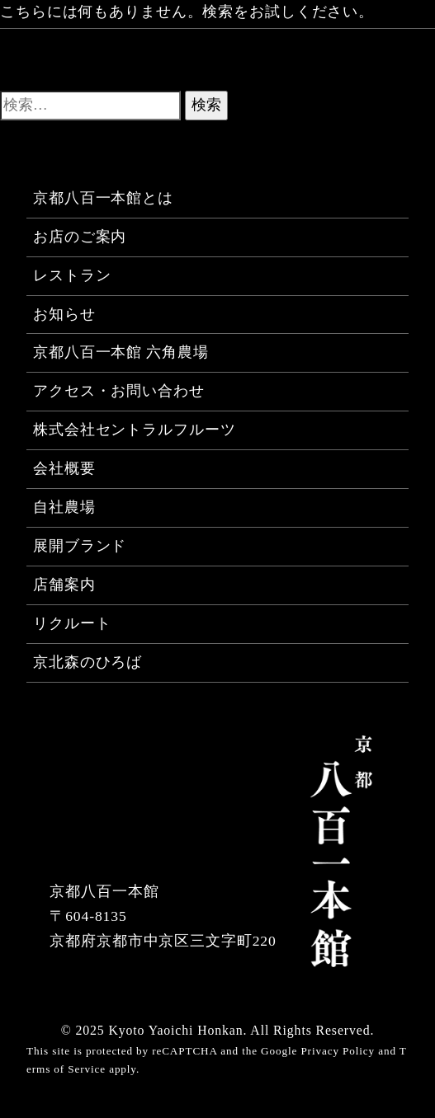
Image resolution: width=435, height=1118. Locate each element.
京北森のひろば (87, 662)
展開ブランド (79, 546)
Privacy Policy (337, 1051)
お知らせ (64, 314)
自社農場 (64, 507)
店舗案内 (64, 584)
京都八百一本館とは (103, 198)
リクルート (72, 623)
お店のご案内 (79, 236)
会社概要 (64, 468)
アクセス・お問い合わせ (119, 391)
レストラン (72, 275)
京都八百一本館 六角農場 (121, 352)
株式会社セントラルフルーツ (134, 429)
